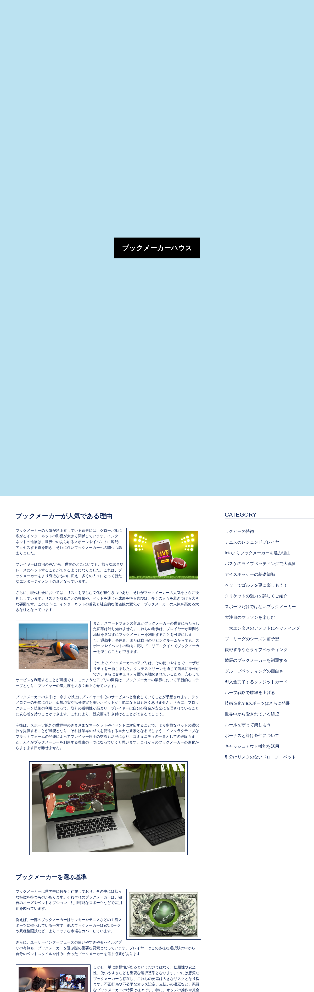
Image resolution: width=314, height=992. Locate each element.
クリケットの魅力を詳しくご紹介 (256, 596)
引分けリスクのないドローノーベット (260, 757)
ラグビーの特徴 (239, 531)
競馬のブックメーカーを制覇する (256, 660)
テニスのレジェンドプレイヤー (254, 542)
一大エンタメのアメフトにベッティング (262, 628)
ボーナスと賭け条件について (252, 735)
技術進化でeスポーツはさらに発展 (257, 703)
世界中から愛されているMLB (252, 714)
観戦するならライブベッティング (256, 649)
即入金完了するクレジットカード (256, 682)
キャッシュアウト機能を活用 (252, 746)
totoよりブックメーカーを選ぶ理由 (257, 553)
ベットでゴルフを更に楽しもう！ (256, 585)
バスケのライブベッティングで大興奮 (260, 563)
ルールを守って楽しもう (248, 725)
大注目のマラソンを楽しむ (250, 617)
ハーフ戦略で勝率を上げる (250, 692)
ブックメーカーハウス (157, 248)
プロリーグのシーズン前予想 (252, 639)
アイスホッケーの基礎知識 (250, 574)
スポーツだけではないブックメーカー (260, 606)
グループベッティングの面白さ (254, 671)
